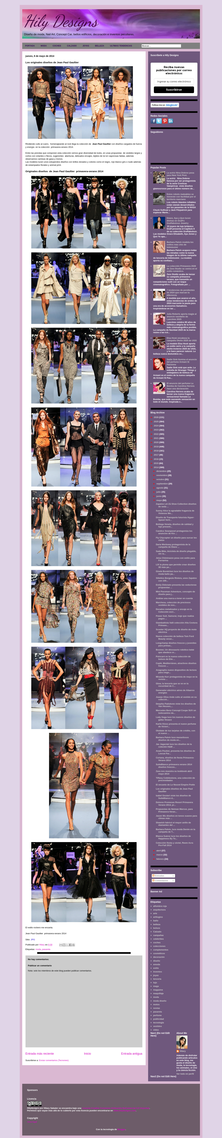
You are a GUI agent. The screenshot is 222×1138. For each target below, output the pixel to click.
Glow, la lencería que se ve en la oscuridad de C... (172, 684)
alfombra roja (160, 906)
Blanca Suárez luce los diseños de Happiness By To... (173, 837)
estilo (156, 968)
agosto (160, 488)
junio (159, 496)
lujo (155, 982)
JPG (33, 939)
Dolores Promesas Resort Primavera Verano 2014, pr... (174, 803)
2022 (156, 434)
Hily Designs (61, 21)
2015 (156, 463)
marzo (159, 854)
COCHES (57, 46)
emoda (156, 964)
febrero (160, 859)
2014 (156, 467)
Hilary (183, 1051)
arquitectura (159, 909)
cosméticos (159, 953)
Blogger (121, 1129)
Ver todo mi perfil (185, 1074)
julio (158, 492)
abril (158, 850)
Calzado (157, 931)
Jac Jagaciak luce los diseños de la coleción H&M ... (174, 745)
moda (38, 949)
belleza (156, 924)
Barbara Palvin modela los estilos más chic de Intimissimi (180, 244)
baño (155, 920)
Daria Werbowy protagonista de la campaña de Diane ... (173, 545)
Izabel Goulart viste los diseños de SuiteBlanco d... (173, 796)
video (156, 1030)
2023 (156, 430)
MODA (44, 46)
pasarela (46, 949)
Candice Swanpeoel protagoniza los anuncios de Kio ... (174, 532)
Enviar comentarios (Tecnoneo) (54, 1060)
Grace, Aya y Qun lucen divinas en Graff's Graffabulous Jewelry (179, 220)
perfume (157, 1015)
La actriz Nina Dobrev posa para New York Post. (180, 174)
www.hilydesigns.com (125, 1110)
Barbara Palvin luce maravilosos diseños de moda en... (172, 738)
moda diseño (159, 1001)
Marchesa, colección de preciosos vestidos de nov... (173, 603)
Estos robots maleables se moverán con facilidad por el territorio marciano (181, 197)
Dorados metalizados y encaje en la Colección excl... (174, 610)
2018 (156, 450)
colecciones (159, 946)
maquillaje (158, 993)
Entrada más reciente (40, 1053)
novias (156, 1008)
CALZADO (72, 46)
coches (157, 942)
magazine (158, 990)
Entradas (158, 876)
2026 (156, 417)
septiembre (162, 483)
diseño (156, 961)
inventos (157, 971)
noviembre (162, 475)
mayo (159, 500)
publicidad (158, 1019)
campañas (158, 935)
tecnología (158, 1022)
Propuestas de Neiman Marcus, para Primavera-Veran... (174, 810)
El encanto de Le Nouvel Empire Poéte (175, 784)
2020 (156, 442)
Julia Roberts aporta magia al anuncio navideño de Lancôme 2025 (181, 316)
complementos (160, 950)
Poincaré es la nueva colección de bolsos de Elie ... (173, 657)
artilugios (158, 917)
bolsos (156, 928)
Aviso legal (32, 1122)
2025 (156, 421)
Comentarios (160, 880)
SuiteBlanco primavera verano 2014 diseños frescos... (174, 765)
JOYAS (86, 46)
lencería (157, 979)
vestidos (157, 1026)
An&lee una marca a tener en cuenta (174, 598)
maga (156, 986)
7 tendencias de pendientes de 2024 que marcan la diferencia (181, 292)
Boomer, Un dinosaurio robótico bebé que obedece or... (175, 651)
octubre (160, 479)
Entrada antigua (131, 1053)
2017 (156, 455)
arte (155, 913)
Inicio (87, 1053)
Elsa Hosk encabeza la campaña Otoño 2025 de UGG (182, 339)
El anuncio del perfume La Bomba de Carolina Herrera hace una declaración (180, 386)
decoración (159, 957)
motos (156, 1004)
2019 (156, 446)
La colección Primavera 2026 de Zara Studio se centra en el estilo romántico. (182, 268)
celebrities (158, 939)
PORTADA (30, 46)
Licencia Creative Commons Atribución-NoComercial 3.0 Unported (115, 1108)
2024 (156, 425)
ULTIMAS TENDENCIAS (121, 46)
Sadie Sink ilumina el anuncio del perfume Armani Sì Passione (182, 362)
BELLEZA (99, 46)
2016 (156, 459)
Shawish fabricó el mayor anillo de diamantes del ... (173, 823)
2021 (156, 438)
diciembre (161, 471)
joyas (156, 975)
